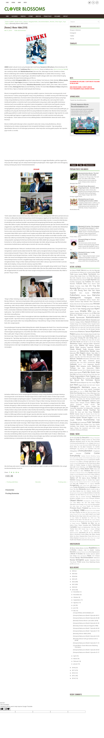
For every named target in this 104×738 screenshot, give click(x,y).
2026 (73, 571)
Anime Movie (80, 548)
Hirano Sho (73, 304)
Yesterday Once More (85, 538)
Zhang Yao (77, 428)
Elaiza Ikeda (83, 280)
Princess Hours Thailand (79, 508)
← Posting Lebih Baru (11, 482)
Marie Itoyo (74, 347)
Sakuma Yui (96, 387)
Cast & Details (89, 550)
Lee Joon (97, 340)
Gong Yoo (84, 288)
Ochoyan (91, 498)
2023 (73, 579)
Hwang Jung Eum (87, 309)
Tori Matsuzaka (88, 408)
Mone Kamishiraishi (89, 362)
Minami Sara (73, 357)
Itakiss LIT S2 (75, 478)
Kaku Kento (96, 315)
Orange (81, 504)
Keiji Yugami (96, 480)
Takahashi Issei (95, 400)
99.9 (73, 437)
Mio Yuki (80, 357)
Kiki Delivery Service (82, 482)
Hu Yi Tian (76, 309)
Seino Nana (73, 391)
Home (7, 2)
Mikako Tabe (90, 353)
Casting (97, 550)
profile (72, 564)
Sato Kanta (84, 389)
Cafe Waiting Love (82, 448)
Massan (78, 491)
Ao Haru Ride (90, 441)
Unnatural (97, 530)
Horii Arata (90, 306)
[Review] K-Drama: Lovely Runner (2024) (86, 253)
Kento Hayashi (92, 324)
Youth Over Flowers (75, 540)
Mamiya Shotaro (94, 345)
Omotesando (86, 500)
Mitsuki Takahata (76, 358)
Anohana (78, 441)
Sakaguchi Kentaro (80, 387)
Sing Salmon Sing (95, 512)
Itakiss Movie (86, 478)
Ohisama (97, 498)
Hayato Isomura (75, 301)
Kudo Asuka (89, 336)
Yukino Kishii (75, 424)
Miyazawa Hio (75, 360)
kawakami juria (86, 428)
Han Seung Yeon (80, 290)
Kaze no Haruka (87, 480)
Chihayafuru (73, 451)
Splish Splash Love (90, 514)
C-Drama (73, 550)
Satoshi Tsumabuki (94, 389)
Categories (15, 16)
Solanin (72, 514)
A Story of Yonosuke (94, 437)
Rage (90, 508)
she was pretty (91, 539)
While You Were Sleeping (77, 536)
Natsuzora (96, 496)
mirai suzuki (96, 428)
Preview (72, 558)
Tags (80, 165)
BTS (98, 548)
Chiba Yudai (77, 276)
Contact (65, 16)
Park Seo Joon (87, 374)
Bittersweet (86, 445)
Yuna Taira (92, 424)
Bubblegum (73, 448)
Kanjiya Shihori (80, 322)
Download (78, 552)
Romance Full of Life (90, 510)
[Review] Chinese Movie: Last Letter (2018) (85, 620)
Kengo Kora (78, 324)
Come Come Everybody (85, 454)
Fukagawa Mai (80, 282)
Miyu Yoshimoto (88, 360)
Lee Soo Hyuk (75, 341)
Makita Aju (83, 345)
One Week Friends (94, 502)
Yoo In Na (94, 414)
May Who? (84, 491)
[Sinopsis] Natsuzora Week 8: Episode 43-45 (86, 623)
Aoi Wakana (81, 272)
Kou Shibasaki (74, 336)
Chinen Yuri (85, 276)
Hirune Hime (84, 472)
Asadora (93, 547)
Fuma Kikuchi (92, 283)
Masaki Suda (81, 349)
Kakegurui (79, 480)
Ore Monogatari (95, 504)
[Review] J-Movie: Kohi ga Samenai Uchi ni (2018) (85, 639)
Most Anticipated (82, 556)
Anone (83, 441)
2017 (73, 670)
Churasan (78, 453)
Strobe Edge (78, 516)
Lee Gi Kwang (81, 340)
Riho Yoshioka (86, 378)
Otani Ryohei (78, 372)
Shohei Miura (81, 395)
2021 (73, 584)
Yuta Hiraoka (80, 426)
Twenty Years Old (75, 529)
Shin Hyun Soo (95, 393)
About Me (38, 16)
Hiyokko (90, 472)
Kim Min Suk (93, 326)
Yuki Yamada (93, 422)
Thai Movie (73, 562)
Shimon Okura (86, 393)
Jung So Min (87, 315)
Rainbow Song (96, 508)
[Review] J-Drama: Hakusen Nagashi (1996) (85, 626)
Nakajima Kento (86, 366)
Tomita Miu (96, 406)
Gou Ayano (91, 288)
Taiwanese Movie (95, 560)
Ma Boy (87, 487)
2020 (73, 587)
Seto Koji (88, 391)
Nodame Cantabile (75, 498)
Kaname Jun (95, 320)
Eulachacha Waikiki (94, 459)
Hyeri (97, 308)
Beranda (38, 482)
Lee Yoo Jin (84, 342)
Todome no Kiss (87, 523)
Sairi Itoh (89, 385)
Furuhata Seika (79, 286)
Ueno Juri (81, 412)
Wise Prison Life (89, 536)
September (76, 600)
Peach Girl (90, 506)
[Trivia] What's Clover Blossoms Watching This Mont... (85, 646)
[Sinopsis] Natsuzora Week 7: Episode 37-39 (86, 631)
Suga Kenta (79, 399)
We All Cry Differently (93, 532)
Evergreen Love (74, 461)
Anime (19, 2)
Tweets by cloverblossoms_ (78, 100)
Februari (76, 661)
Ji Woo (94, 313)
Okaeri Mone (76, 500)
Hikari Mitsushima (95, 301)
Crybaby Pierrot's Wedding (88, 456)
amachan (84, 539)
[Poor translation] (7, 709)
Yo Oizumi (87, 414)
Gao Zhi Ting (90, 286)
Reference (97, 557)
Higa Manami (85, 301)
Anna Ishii (89, 270)
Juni (74, 608)
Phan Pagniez (91, 376)
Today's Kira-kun (76, 523)
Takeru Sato (95, 402)
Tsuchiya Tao (94, 410)
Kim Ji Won (86, 325)
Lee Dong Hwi (91, 338)
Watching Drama (95, 562)
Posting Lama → (63, 482)
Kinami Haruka (95, 329)
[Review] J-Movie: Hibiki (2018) (15, 27)
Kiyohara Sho (79, 334)
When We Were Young (92, 534)
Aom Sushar (92, 272)
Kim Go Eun (79, 325)
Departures (86, 459)
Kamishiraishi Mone (83, 320)
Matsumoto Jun (74, 351)
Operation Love (74, 504)
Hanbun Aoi (88, 470)
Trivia (79, 562)
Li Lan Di (90, 341)
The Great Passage (95, 519)
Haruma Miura (86, 295)
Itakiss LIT (97, 476)
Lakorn (98, 554)
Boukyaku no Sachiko (93, 447)
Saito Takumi (96, 385)
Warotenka (82, 532)
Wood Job (97, 536)
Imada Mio (85, 311)
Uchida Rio (73, 412)
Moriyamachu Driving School (77, 493)
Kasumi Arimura (91, 322)
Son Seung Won (91, 397)
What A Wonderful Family (77, 534)
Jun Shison (78, 315)
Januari (75, 664)
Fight (90, 461)
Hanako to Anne (78, 470)
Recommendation (44, 21)
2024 (73, 576)
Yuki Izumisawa (82, 422)
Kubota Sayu (81, 336)
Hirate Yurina (18, 21)
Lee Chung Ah (79, 338)
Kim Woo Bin (93, 327)
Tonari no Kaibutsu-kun (83, 527)
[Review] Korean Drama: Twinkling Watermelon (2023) (88, 200)
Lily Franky (97, 341)
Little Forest (93, 485)
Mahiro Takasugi (83, 343)
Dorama (73, 552)
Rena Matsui (77, 378)
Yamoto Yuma (79, 414)
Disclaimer (57, 16)
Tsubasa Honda (82, 410)
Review (52, 21)
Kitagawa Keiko (33, 21)
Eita (78, 280)
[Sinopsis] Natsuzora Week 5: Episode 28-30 (86, 650)
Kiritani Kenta (74, 331)
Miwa (98, 358)
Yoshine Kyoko (75, 417)
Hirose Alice (89, 304)
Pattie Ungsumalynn (77, 376)
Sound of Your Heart (79, 514)
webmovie (76, 564)
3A (70, 438)
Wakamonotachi (74, 532)
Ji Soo (90, 313)
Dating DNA (79, 459)
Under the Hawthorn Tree (83, 530)
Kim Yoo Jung (79, 329)
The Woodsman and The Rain (84, 521)
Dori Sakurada (95, 278)
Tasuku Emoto (85, 406)
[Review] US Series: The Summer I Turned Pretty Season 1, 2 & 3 (88, 227)
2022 (73, 582)
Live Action (73, 556)
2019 (73, 590)
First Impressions (94, 552)
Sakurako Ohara (75, 389)
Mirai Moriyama (87, 357)
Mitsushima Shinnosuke (89, 358)
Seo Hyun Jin (81, 391)
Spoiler (87, 560)
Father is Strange (83, 461)
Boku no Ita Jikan (80, 447)
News (89, 556)
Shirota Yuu (73, 395)
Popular (73, 165)
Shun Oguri (58, 21)
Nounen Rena (82, 370)
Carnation (90, 448)
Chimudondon (85, 450)
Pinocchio (97, 506)
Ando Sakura (81, 270)
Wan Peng (88, 412)
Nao (79, 368)
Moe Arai (80, 362)
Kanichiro (72, 322)
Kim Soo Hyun (79, 327)
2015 (73, 675)
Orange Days (87, 504)
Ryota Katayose (81, 382)
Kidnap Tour (73, 482)
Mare (74, 491)
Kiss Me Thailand (78, 483)
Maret (75, 658)
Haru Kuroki (84, 293)
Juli (74, 605)
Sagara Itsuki (82, 385)
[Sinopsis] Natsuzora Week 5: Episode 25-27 (86, 652)
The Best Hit (85, 519)
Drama (13, 2)
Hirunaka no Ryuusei (75, 472)
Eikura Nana (73, 280)
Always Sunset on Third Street (91, 439)
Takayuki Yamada (84, 402)
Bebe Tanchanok (89, 274)
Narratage (88, 496)
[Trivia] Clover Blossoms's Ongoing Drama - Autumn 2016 (88, 187)
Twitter (72, 36)
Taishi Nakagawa (83, 400)
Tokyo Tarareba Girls (84, 525)
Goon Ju (77, 469)
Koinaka (97, 483)
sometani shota (74, 430)
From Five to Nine (94, 463)
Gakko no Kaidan (75, 465)
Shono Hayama (89, 395)
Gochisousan (96, 465)
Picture (97, 556)
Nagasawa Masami (94, 364)
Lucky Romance (79, 487)
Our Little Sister (74, 506)
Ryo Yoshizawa (87, 380)
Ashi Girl (81, 443)
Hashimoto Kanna (85, 300)
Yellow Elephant (74, 538)
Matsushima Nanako (87, 351)
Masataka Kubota (94, 349)
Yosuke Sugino (87, 417)
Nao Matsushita (87, 368)
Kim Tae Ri (86, 327)
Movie (25, 2)
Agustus (76, 602)
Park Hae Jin (79, 374)
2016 (73, 673)
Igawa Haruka (74, 311)
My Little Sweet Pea (89, 494)
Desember (76, 592)
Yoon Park (88, 415)
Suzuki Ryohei (95, 399)
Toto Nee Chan (95, 527)
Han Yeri (91, 290)
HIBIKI (12, 21)
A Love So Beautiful (82, 437)
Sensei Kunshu (35, 69)
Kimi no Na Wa (92, 482)
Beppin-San (93, 443)
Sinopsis (80, 559)
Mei (74, 610)
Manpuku (82, 489)
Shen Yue (96, 391)
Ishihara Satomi (74, 313)
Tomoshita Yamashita (76, 408)
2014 (73, 678)
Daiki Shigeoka (76, 278)
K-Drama (79, 554)
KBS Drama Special (89, 554)
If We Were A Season (87, 476)
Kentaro (84, 324)
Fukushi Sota (81, 283)
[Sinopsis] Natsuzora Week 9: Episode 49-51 (86, 615)
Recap (77, 557)
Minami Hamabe (93, 355)
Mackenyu (73, 343)
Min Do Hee (80, 355)
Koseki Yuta (96, 334)
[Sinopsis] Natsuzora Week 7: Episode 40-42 (86, 628)
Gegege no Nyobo (86, 465)
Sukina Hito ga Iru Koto (89, 516)
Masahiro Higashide (87, 347)
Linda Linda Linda (84, 485)
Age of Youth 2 (75, 439)
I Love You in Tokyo (88, 474)
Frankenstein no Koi (83, 463)
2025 (73, 573)
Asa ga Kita (76, 443)
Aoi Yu (86, 272)
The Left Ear (73, 521)
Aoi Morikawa (73, 272)
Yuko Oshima (84, 424)
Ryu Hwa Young (91, 382)
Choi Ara (92, 276)
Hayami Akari (96, 299)
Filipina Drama (85, 552)
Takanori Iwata (74, 402)
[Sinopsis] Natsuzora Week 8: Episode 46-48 (86, 618)
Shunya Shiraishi (81, 397)
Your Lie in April (95, 538)
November (76, 594)
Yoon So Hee (96, 415)
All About (72, 548)
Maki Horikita (74, 345)
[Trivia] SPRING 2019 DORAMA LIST (83, 613)
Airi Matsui (73, 270)
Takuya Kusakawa (76, 404)
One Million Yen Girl (80, 502)
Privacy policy (47, 16)
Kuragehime (74, 485)
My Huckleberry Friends (91, 493)
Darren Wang (86, 278)
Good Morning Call (82, 467)
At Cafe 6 (87, 443)
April (74, 656)
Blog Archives (90, 165)
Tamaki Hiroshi (89, 404)
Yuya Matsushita (90, 426)
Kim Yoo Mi (86, 329)
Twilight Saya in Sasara (87, 529)
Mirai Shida (96, 357)
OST (93, 556)
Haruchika (97, 470)
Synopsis (23, 16)
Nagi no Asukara (80, 496)
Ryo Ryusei (74, 380)
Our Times (83, 506)
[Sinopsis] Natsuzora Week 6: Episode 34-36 (86, 636)
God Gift (72, 467)
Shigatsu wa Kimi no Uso (82, 512)
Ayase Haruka (78, 274)
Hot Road (76, 474)
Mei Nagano (81, 353)
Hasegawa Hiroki (92, 298)
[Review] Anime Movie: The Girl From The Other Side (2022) (88, 174)
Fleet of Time (96, 461)
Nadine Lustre (82, 364)
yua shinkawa (83, 430)
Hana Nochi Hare (86, 469)
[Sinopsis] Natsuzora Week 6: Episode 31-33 (86, 643)
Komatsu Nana (88, 334)
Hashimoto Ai (74, 300)
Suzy (71, 400)
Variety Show (85, 562)
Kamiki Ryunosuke (77, 317)
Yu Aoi (95, 417)
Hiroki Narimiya (81, 304)
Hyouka (81, 474)
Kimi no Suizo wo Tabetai (60, 69)
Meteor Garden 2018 (93, 491)
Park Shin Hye (96, 374)
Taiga (74, 400)
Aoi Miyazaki (96, 270)
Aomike (86, 548)
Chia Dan (97, 448)
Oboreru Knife (85, 498)
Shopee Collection (75, 30)
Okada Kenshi (90, 370)
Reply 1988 (79, 510)
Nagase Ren (74, 366)
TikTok (72, 39)
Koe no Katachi (89, 483)
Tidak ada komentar (20, 30)
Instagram (73, 33)
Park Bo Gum (88, 372)
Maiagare (93, 487)
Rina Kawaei (95, 378)
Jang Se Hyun (84, 313)
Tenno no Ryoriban (81, 518)
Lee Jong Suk (90, 340)
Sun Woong (86, 399)
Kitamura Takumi (84, 331)
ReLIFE (71, 510)
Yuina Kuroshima (85, 419)
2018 (73, 667)
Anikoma (72, 441)
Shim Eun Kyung (76, 393)
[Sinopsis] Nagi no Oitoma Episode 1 (87, 240)
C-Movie (80, 550)
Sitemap (31, 16)
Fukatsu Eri (89, 282)
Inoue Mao (96, 311)
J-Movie (25, 21)
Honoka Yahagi (80, 306)
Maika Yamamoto (94, 343)
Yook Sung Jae (80, 415)
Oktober (76, 597)
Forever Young (73, 463)
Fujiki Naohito (91, 280)
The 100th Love (92, 518)
